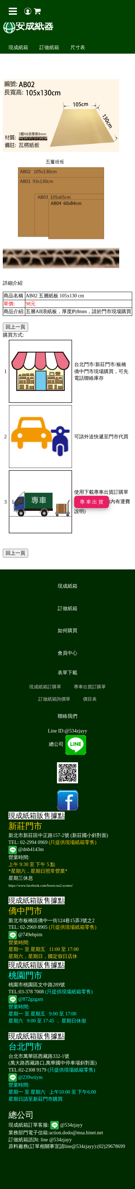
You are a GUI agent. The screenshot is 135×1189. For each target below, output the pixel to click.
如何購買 (67, 630)
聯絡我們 (67, 716)
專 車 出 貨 (91, 502)
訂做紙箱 (49, 47)
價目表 (90, 699)
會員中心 (67, 653)
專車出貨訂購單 (90, 686)
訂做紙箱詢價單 (54, 699)
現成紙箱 (18, 47)
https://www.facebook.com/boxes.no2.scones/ (40, 885)
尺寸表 (77, 47)
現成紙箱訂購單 (45, 686)
